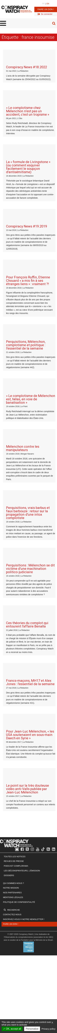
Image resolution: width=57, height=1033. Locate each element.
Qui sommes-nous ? (13, 661)
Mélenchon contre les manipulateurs (22, 321)
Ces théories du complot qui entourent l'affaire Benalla (27, 450)
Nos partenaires (12, 670)
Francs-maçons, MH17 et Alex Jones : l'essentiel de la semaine (30, 491)
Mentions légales (13, 675)
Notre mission (11, 665)
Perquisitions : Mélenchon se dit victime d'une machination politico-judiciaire (30, 410)
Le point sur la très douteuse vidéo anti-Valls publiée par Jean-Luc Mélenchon (27, 566)
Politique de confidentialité (19, 680)
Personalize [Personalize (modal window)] (32, 1028)
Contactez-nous (12, 692)
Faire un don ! (46, 9)
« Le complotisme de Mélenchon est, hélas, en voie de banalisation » (30, 288)
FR (43, 4)
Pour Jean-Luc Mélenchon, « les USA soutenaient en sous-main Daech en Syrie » (30, 528)
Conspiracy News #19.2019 (26, 163)
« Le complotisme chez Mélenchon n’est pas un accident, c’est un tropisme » (27, 79)
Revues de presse (14, 639)
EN (48, 4)
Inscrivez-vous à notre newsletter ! (23, 697)
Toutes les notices (14, 634)
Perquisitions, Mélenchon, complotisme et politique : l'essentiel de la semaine (25, 249)
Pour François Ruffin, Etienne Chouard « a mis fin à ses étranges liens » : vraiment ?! (28, 201)
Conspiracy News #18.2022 (26, 51)
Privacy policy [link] (48, 1028)
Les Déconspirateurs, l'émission (22, 648)
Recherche (13, 688)
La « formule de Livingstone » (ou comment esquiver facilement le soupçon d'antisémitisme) (28, 119)
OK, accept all (12, 1028)
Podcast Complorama (16, 643)
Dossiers (9, 653)
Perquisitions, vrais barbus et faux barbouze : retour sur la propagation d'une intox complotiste (28, 370)
